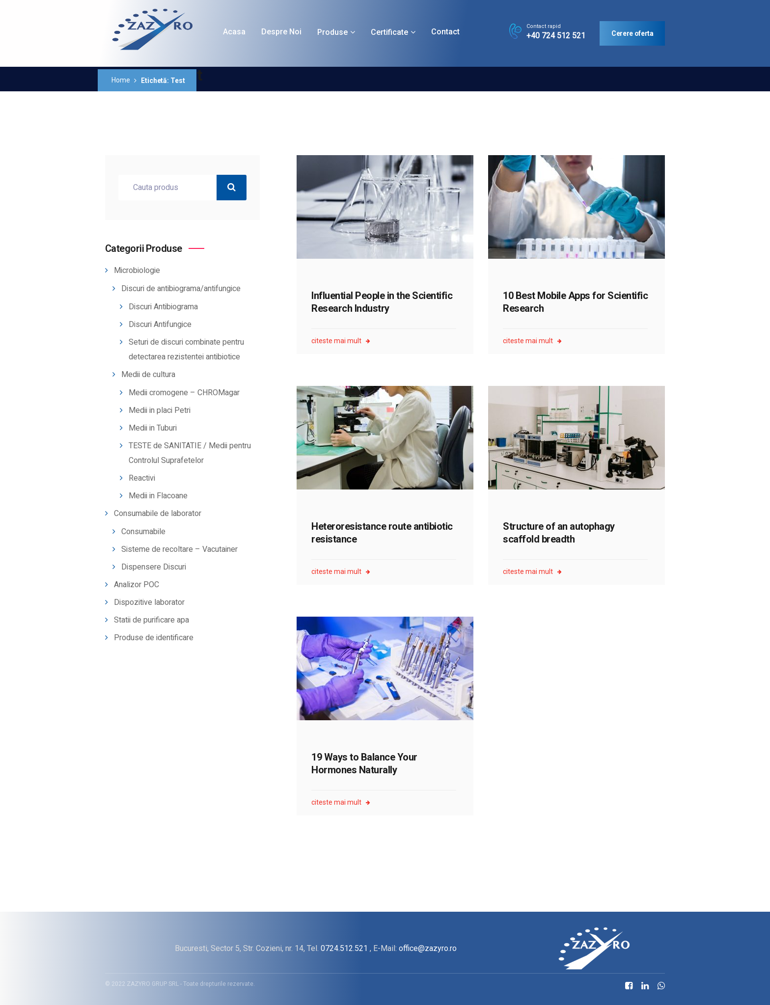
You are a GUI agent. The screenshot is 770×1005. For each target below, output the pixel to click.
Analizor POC (136, 585)
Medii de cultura (148, 374)
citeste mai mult (340, 341)
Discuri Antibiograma (163, 307)
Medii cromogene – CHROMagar (184, 393)
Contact (445, 31)
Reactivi (142, 478)
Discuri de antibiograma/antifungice (181, 289)
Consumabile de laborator (157, 513)
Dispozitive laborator (149, 602)
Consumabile (143, 532)
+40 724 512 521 (555, 36)
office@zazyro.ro (428, 948)
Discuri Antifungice (160, 324)
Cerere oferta (632, 33)
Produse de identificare (153, 638)
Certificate (389, 32)
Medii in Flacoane (158, 496)
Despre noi (281, 31)
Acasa (234, 31)
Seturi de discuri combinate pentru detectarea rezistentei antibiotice (186, 349)
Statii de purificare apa (151, 620)
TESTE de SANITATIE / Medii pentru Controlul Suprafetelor (190, 453)
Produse (332, 32)
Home (120, 80)
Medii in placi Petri (160, 410)
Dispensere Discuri (153, 567)
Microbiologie (137, 270)
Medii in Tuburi (153, 428)
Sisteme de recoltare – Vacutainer (179, 549)
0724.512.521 (344, 948)
